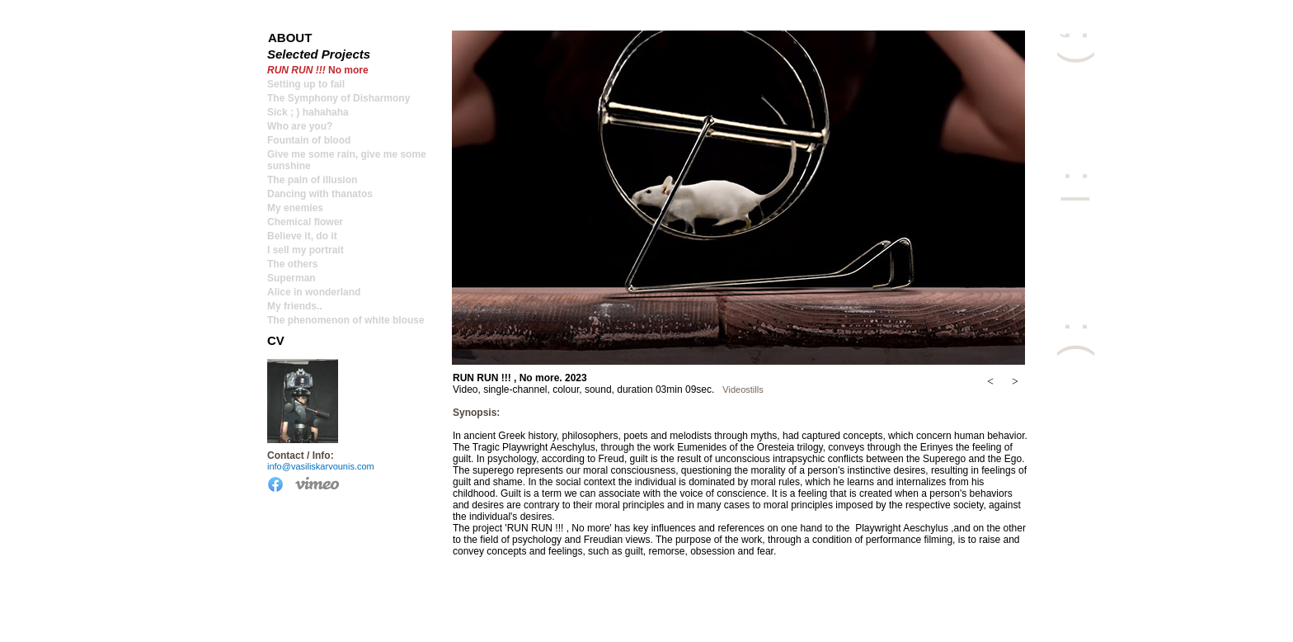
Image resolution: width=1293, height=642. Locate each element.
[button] (990, 382)
